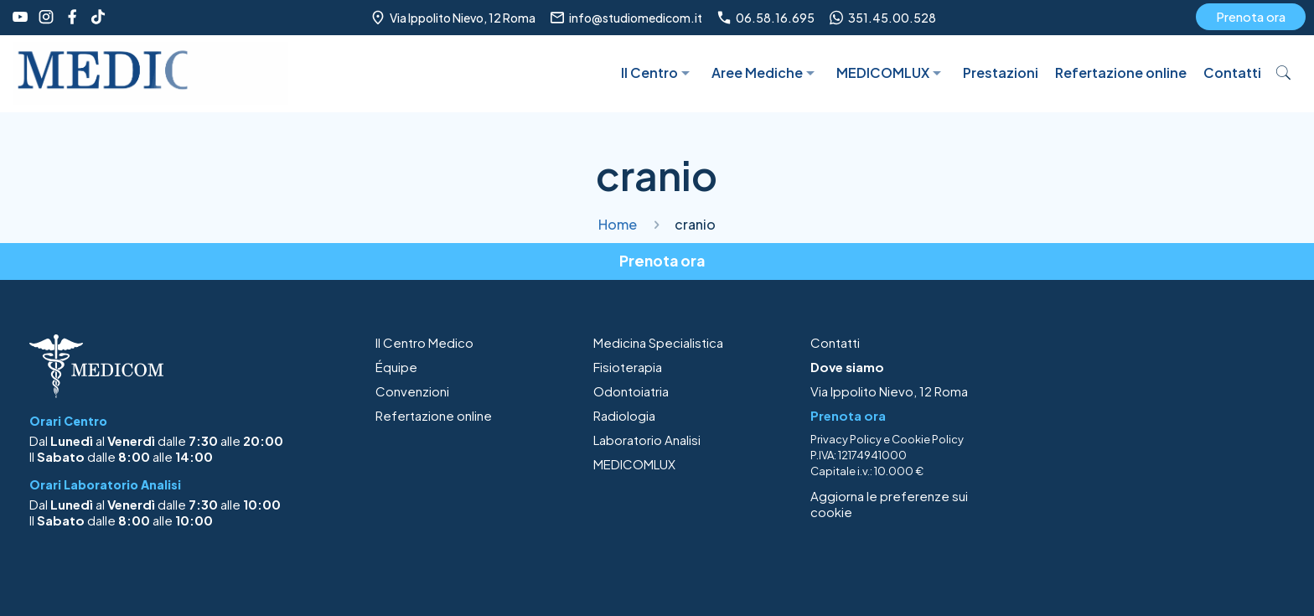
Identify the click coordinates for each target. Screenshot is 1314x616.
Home (617, 224)
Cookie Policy (928, 439)
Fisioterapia (627, 367)
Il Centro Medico (424, 342)
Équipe (396, 367)
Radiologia (624, 415)
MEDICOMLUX (634, 464)
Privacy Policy (846, 439)
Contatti (835, 342)
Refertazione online (433, 415)
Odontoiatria (631, 391)
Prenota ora (1251, 16)
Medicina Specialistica (658, 342)
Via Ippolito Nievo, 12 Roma (889, 391)
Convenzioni (412, 391)
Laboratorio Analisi (647, 440)
